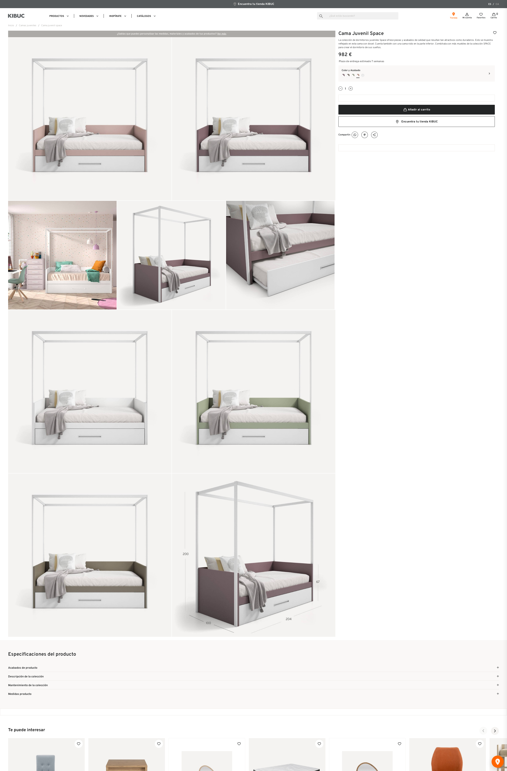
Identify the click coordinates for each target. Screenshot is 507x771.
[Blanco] (362, 75)
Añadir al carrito (416, 110)
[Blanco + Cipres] (353, 75)
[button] (483, 731)
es (489, 4)
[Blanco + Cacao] (348, 75)
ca (497, 4)
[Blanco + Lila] (343, 75)
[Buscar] (357, 15)
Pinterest (364, 135)
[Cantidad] (345, 89)
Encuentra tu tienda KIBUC (253, 4)
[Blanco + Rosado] (358, 75)
